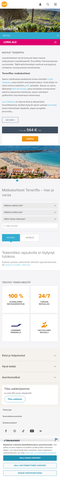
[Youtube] (32, 431)
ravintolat (52, 105)
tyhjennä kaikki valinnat (17, 264)
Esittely (6, 36)
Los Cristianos (8, 101)
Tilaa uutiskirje (15, 399)
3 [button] (24, 180)
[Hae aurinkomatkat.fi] (48, 4)
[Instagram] (14, 431)
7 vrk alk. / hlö (30, 130)
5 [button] (31, 180)
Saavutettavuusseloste (12, 416)
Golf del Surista (19, 89)
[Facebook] (6, 431)
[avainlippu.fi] (56, 441)
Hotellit (30, 238)
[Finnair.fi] (12, 441)
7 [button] (38, 180)
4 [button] (28, 180)
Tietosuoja (7, 410)
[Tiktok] (23, 431)
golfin (27, 85)
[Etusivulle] (4, 4)
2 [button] (21, 180)
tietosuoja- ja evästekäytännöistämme (40, 453)
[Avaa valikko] (55, 4)
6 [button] (35, 180)
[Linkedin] (40, 431)
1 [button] (17, 180)
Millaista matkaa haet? (13, 205)
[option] (30, 162)
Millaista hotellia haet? (13, 212)
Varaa (30, 139)
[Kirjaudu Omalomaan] (40, 4)
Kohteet (11, 238)
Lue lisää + (10, 120)
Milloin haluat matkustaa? (14, 219)
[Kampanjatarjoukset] (30, 42)
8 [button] (42, 180)
